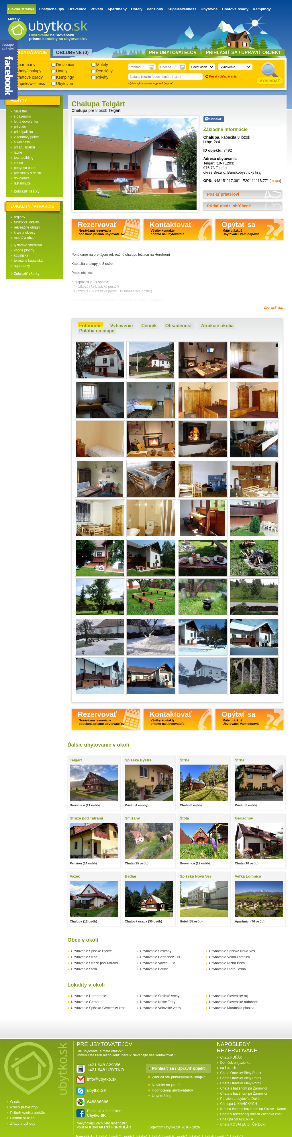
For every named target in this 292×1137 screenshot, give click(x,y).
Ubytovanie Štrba (84, 957)
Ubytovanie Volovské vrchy (160, 1008)
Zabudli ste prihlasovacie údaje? (178, 1077)
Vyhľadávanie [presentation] (29, 52)
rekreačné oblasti (27, 227)
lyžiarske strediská (28, 245)
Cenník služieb (22, 1118)
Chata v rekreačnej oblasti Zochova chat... (252, 1114)
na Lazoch (228, 1068)
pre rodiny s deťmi (28, 173)
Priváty (97, 9)
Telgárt (114, 110)
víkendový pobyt (26, 137)
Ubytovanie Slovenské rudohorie (234, 1002)
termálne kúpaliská (28, 261)
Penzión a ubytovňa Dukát (240, 1099)
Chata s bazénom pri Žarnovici (243, 1088)
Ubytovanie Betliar (154, 969)
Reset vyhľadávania (223, 76)
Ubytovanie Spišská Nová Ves (232, 951)
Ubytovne (209, 9)
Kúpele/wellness (181, 9)
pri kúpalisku (23, 132)
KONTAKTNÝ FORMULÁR (110, 1127)
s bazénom (22, 116)
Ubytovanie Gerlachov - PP (161, 957)
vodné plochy (24, 250)
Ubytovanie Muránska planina (231, 1008)
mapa (275, 180)
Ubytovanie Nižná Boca (227, 963)
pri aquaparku (24, 147)
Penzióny (155, 9)
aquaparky (22, 266)
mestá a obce (24, 238)
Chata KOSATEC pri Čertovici (243, 1124)
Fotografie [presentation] (90, 325)
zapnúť (169, 83)
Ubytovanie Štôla (84, 969)
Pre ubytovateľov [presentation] (173, 52)
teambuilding (24, 158)
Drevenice (77, 9)
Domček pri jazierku (235, 1063)
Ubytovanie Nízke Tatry (157, 1002)
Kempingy (262, 9)
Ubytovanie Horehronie (88, 996)
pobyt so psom (25, 168)
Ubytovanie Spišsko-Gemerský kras (98, 1008)
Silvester (20, 111)
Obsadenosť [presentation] (179, 325)
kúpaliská (21, 255)
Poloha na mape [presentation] (97, 330)
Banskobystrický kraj (244, 172)
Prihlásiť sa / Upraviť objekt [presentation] (243, 52)
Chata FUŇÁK (231, 1057)
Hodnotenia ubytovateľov (172, 1090)
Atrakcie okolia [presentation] (217, 325)
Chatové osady (235, 9)
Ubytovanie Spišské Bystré (91, 951)
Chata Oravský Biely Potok (240, 1073)
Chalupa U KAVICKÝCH (238, 1104)
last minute (22, 183)
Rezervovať (102, 228)
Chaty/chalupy (51, 9)
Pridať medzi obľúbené (229, 206)
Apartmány (117, 9)
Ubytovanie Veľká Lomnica (229, 957)
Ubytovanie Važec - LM (157, 963)
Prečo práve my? (24, 1107)
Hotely (136, 9)
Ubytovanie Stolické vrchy (159, 996)
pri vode (20, 127)
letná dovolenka (26, 122)
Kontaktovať (171, 228)
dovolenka (22, 178)
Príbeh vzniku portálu (27, 1112)
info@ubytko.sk (102, 1079)
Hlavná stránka (21, 9)
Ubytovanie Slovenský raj (228, 996)
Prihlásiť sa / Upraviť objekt (178, 1068)
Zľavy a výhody (23, 1123)
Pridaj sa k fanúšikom (105, 1113)
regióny (19, 217)
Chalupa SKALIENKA (236, 1119)
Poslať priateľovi (223, 194)
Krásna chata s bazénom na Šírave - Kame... (254, 1109)
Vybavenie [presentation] (121, 325)
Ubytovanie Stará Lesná (227, 969)
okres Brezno (214, 172)
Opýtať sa (241, 228)
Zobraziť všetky (27, 191)
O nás (15, 1102)
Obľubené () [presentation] (72, 52)
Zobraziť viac (273, 307)
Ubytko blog (162, 1096)
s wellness (22, 142)
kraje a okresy (25, 233)
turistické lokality (26, 222)
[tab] (90, 325)
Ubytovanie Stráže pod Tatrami (94, 963)
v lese (18, 163)
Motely (14, 19)
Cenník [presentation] (148, 325)
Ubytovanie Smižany (155, 951)
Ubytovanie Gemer (85, 1002)
